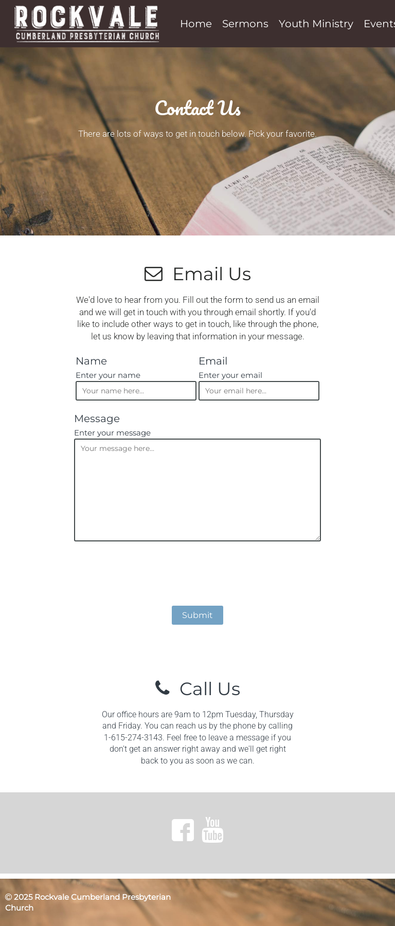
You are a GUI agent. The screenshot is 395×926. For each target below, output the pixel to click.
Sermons (245, 23)
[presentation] (197, 575)
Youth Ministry (316, 23)
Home (196, 23)
